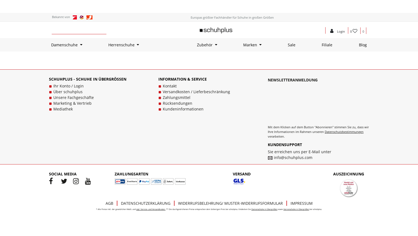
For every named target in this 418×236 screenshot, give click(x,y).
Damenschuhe (64, 44)
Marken (250, 44)
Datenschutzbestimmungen (344, 132)
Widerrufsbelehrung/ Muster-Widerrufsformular (230, 203)
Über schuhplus (68, 91)
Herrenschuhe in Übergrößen (296, 209)
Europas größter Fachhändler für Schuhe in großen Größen (232, 17)
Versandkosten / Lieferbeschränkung (196, 91)
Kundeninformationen (183, 109)
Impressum (302, 203)
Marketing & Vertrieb (72, 103)
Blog (363, 44)
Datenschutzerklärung (145, 203)
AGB (109, 203)
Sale (291, 44)
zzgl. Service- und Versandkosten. (151, 209)
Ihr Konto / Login (68, 86)
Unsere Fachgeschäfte (73, 97)
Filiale (327, 44)
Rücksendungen (177, 103)
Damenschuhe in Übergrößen (264, 209)
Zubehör (205, 44)
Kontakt (170, 86)
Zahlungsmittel (176, 97)
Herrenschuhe (121, 44)
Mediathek (63, 109)
